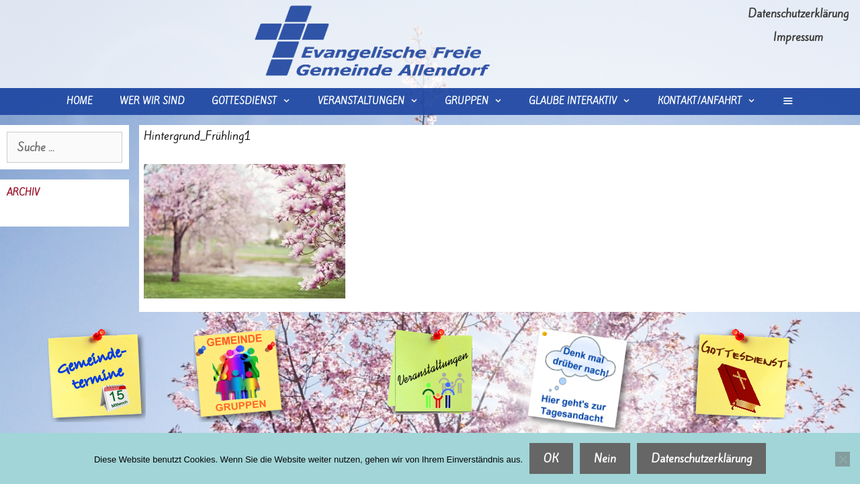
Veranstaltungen (374, 101)
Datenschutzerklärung (798, 13)
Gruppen (480, 101)
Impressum (798, 37)
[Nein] (842, 459)
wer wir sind (152, 101)
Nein (605, 458)
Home (80, 101)
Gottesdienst (258, 101)
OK (551, 458)
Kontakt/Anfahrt (713, 101)
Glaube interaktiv (586, 101)
